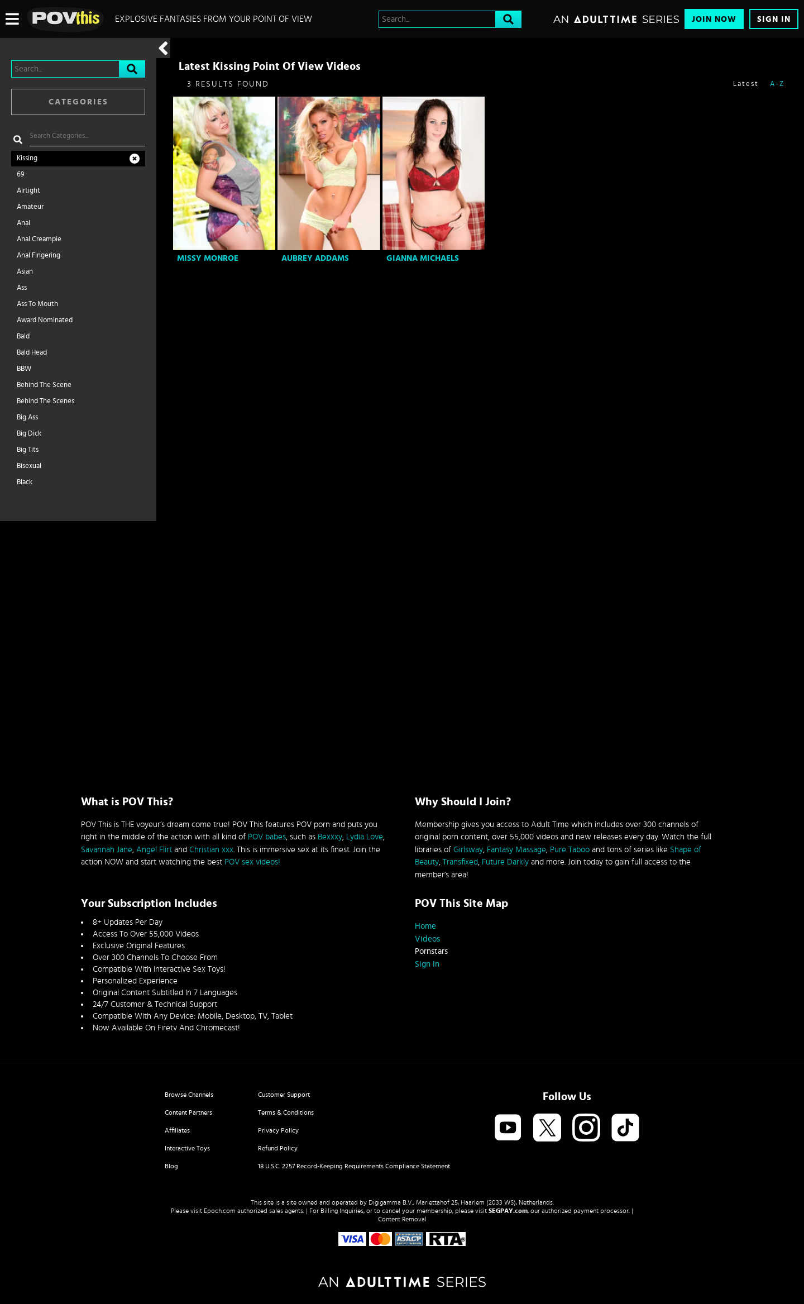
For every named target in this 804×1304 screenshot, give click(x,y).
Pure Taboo (570, 850)
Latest (746, 84)
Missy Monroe (207, 258)
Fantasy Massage (516, 850)
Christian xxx (211, 850)
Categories (78, 102)
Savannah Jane (106, 850)
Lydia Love (364, 837)
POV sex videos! (252, 862)
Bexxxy (330, 837)
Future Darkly (505, 862)
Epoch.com (220, 1210)
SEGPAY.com (508, 1210)
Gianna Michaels (422, 258)
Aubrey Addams (315, 258)
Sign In (774, 19)
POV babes (267, 837)
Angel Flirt (154, 850)
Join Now (714, 19)
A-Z (777, 84)
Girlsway (468, 850)
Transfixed (460, 862)
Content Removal (402, 1219)
